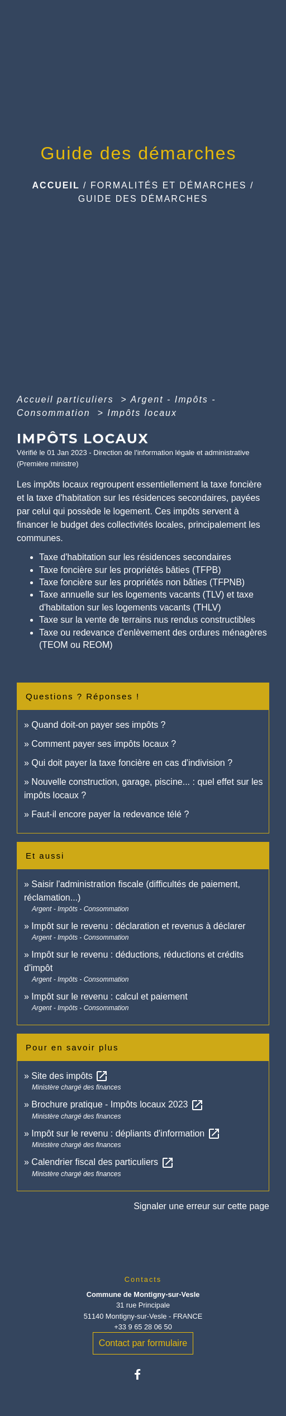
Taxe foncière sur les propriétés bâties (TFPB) (130, 570)
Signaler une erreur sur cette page (201, 1206)
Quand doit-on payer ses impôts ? (98, 725)
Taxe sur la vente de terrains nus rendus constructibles (147, 619)
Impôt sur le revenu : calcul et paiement (109, 996)
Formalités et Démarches (168, 185)
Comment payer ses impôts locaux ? (103, 744)
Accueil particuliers (67, 399)
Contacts (143, 1279)
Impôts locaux (142, 413)
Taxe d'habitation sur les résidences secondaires (135, 557)
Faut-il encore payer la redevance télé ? (110, 814)
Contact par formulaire (143, 1343)
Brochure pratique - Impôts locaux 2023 (117, 1104)
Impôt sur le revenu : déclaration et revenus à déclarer (138, 926)
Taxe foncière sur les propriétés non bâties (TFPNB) (142, 582)
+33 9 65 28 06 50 (143, 1327)
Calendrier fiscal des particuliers (102, 1162)
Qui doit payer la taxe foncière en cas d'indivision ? (131, 763)
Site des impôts (69, 1076)
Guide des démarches (143, 198)
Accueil (56, 185)
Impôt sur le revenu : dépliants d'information (125, 1133)
